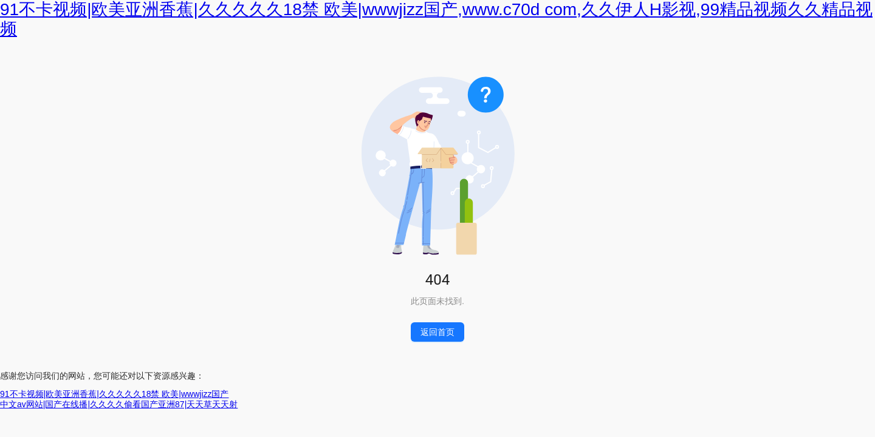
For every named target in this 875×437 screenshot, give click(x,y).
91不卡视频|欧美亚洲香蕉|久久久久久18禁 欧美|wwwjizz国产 (114, 394)
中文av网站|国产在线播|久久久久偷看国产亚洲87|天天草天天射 (119, 404)
